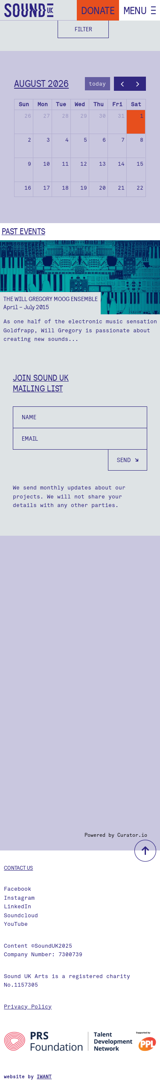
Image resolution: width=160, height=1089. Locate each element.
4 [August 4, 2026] (67, 139)
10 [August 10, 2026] (46, 163)
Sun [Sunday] (24, 104)
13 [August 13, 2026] (102, 163)
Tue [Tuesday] (61, 104)
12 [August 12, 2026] (83, 163)
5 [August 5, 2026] (85, 139)
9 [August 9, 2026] (29, 163)
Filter (83, 29)
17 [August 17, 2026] (46, 187)
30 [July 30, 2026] (102, 115)
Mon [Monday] (43, 104)
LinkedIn (17, 906)
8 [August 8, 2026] (141, 139)
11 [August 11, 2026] (65, 163)
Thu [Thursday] (98, 104)
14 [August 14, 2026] (121, 163)
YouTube (16, 924)
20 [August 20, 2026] (102, 187)
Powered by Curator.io (115, 835)
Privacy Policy (28, 1006)
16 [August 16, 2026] (27, 187)
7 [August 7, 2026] (123, 139)
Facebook (17, 888)
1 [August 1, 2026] (141, 115)
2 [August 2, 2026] (29, 139)
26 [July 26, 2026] (27, 115)
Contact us (18, 867)
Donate (98, 10)
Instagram (19, 897)
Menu (135, 10)
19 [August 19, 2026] (83, 187)
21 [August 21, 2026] (121, 187)
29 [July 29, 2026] (83, 115)
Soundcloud (21, 915)
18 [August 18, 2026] (65, 187)
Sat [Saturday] (136, 104)
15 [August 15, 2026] (140, 163)
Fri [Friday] (117, 104)
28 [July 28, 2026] (65, 115)
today (97, 83)
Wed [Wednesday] (80, 104)
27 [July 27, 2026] (46, 115)
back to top (145, 851)
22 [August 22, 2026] (140, 187)
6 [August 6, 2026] (104, 139)
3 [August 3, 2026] (48, 139)
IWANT (44, 1077)
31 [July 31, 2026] (121, 115)
